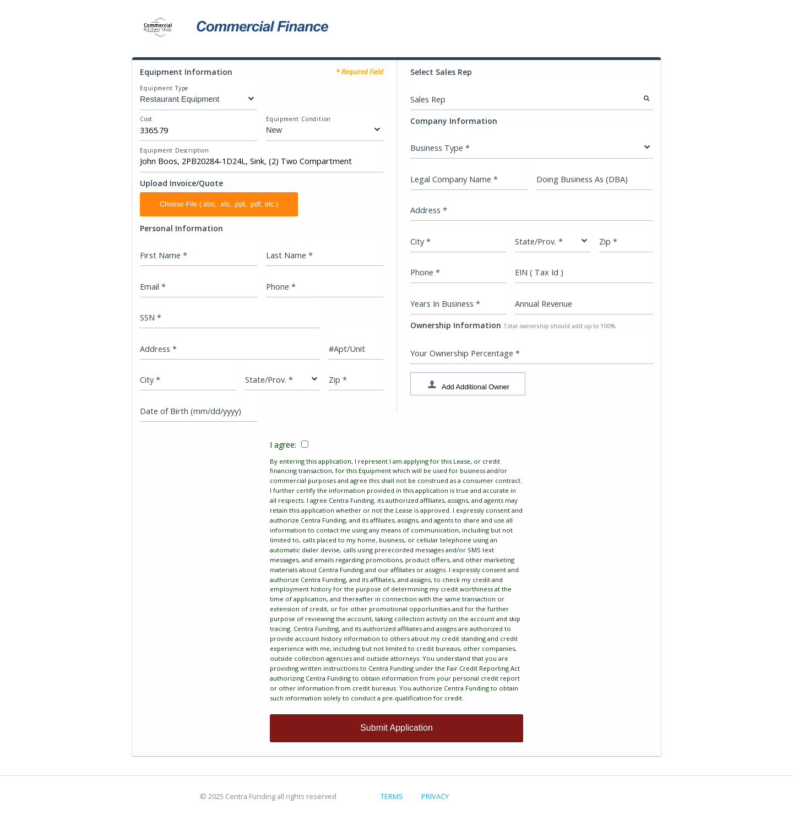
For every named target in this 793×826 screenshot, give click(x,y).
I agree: (396, 571)
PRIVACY (435, 796)
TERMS (392, 796)
